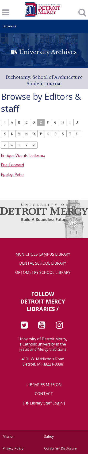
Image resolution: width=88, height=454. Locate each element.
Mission (8, 436)
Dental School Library (42, 263)
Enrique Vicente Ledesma (23, 155)
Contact (44, 394)
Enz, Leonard (12, 164)
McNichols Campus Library (42, 254)
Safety (49, 436)
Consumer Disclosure (60, 448)
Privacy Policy (13, 448)
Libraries (8, 26)
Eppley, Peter (12, 174)
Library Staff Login (46, 403)
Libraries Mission (44, 385)
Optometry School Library (42, 272)
